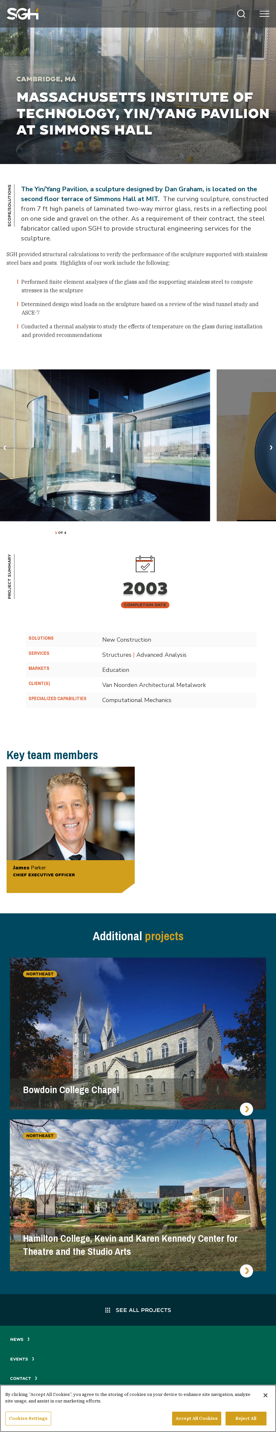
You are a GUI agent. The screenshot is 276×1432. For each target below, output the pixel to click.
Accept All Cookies (197, 1419)
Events (22, 1359)
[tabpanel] (105, 445)
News (20, 1339)
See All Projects (138, 1309)
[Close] (265, 1396)
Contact (23, 1378)
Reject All (246, 1419)
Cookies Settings (28, 1419)
